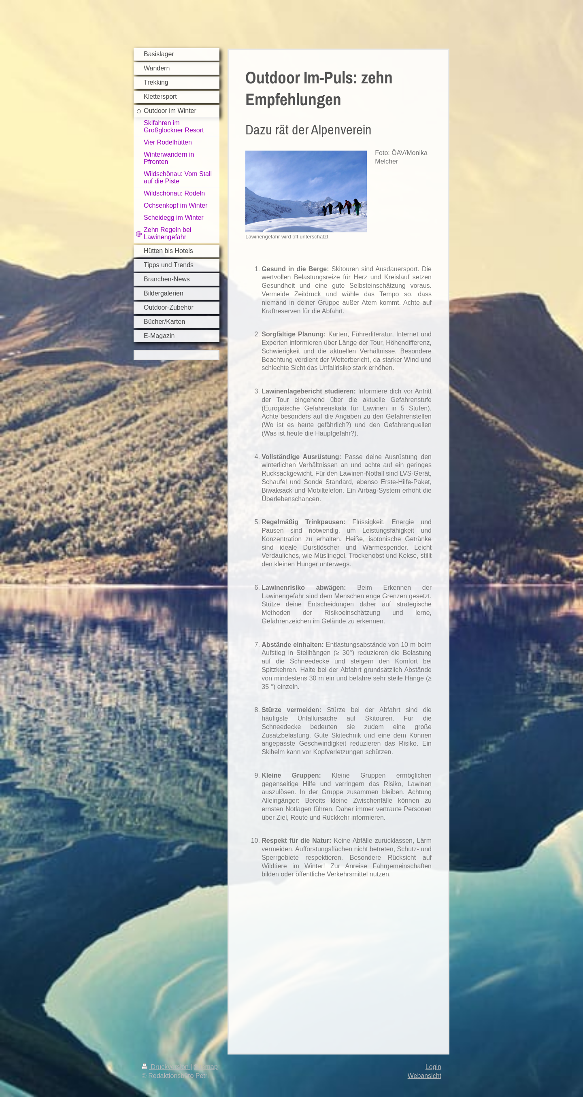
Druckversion (166, 1066)
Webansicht (424, 1075)
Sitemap (206, 1066)
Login (433, 1066)
